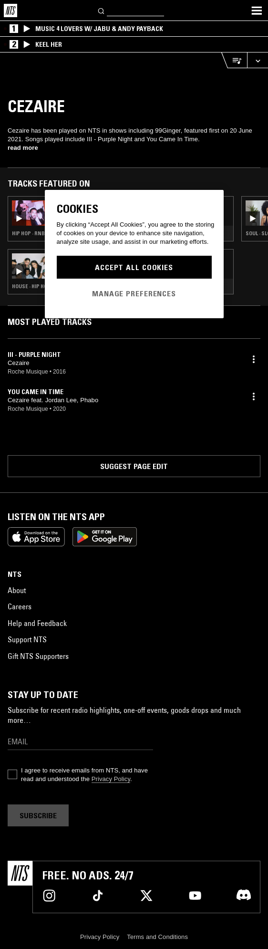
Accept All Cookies (134, 267)
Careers (19, 606)
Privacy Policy (111, 778)
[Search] (101, 10)
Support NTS (27, 639)
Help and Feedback (37, 623)
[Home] (10, 10)
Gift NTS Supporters (38, 656)
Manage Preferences (134, 293)
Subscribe (38, 815)
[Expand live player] (257, 60)
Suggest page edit (134, 466)
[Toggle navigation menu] (256, 10)
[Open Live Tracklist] (234, 60)
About (17, 590)
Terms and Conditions (157, 936)
